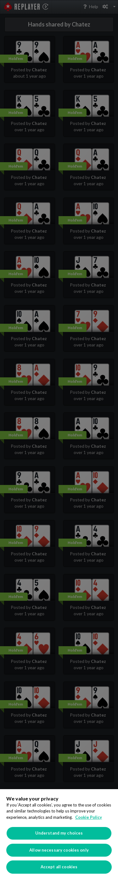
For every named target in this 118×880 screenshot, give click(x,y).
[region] (59, 834)
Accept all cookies (59, 866)
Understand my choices (59, 833)
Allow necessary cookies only (59, 850)
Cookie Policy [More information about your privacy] (88, 817)
